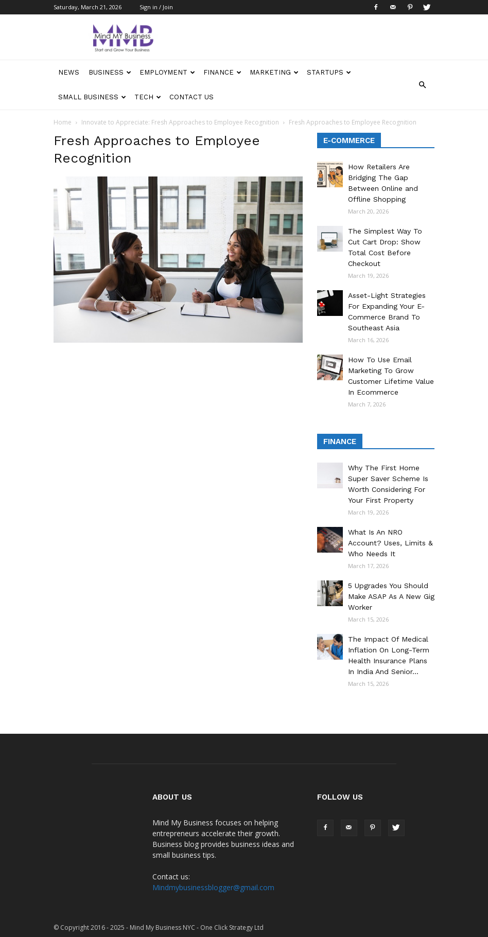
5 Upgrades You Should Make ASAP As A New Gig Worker (391, 596)
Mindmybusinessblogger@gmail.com (213, 887)
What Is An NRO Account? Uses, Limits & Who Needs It (390, 543)
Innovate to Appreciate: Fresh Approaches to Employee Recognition (180, 122)
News (68, 72)
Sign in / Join (156, 7)
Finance (222, 72)
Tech (147, 97)
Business (110, 72)
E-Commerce (349, 140)
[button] (422, 85)
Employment (167, 72)
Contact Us (191, 97)
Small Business (92, 97)
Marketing (274, 72)
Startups (329, 72)
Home (63, 122)
